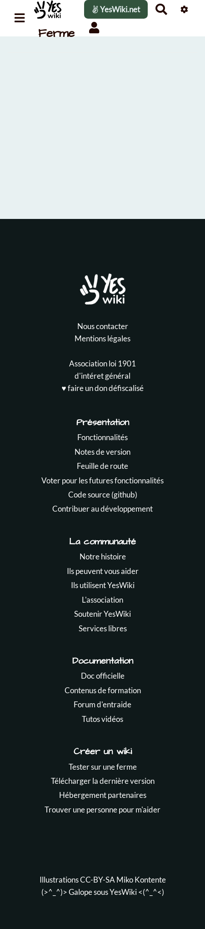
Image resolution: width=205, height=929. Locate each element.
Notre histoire (103, 556)
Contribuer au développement (102, 508)
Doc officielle (103, 675)
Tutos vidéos (102, 719)
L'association (102, 599)
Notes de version (102, 452)
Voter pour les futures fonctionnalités (102, 480)
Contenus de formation (103, 690)
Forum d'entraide (102, 704)
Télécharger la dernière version (103, 781)
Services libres (103, 628)
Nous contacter (102, 326)
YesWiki (123, 892)
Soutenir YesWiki (102, 614)
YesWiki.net (116, 9)
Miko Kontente (141, 879)
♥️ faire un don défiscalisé (102, 388)
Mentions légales (102, 338)
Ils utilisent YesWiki (103, 585)
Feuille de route (102, 466)
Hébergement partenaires (102, 795)
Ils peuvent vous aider (103, 571)
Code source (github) (102, 494)
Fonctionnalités (102, 437)
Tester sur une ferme (103, 767)
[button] (94, 27)
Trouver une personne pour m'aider (102, 809)
